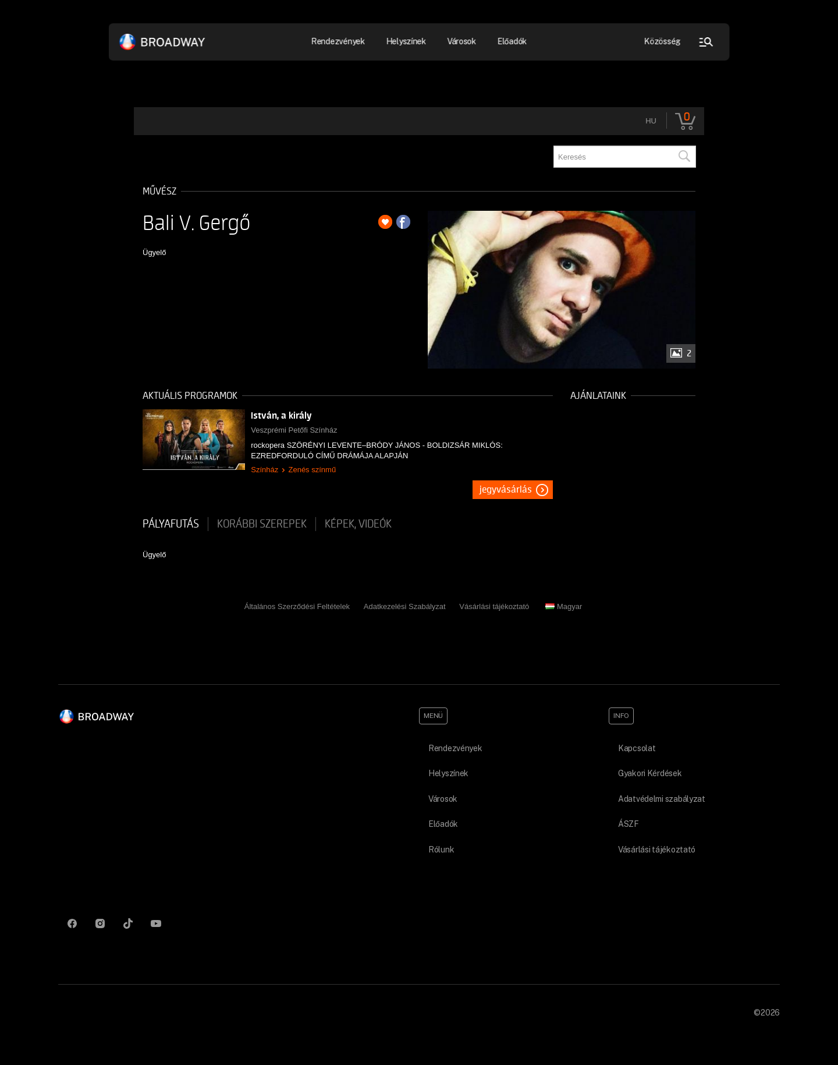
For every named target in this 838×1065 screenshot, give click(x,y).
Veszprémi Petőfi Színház (294, 430)
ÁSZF (628, 824)
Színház (264, 469)
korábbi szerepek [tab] (262, 524)
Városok (461, 41)
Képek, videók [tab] (358, 524)
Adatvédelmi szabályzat (661, 799)
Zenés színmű (312, 469)
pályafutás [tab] (171, 524)
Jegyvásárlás (506, 489)
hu (650, 120)
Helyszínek (406, 41)
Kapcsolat (636, 748)
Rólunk (441, 849)
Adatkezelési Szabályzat (405, 606)
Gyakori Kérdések (650, 773)
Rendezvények (338, 41)
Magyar (563, 606)
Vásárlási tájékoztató (494, 606)
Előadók (512, 41)
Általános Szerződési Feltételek (297, 606)
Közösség (662, 41)
